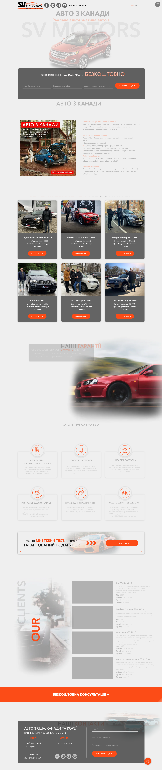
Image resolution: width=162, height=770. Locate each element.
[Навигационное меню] (158, 4)
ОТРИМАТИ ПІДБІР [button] (122, 543)
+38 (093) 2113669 (32, 758)
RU (136, 5)
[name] (37, 86)
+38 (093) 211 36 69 (77, 5)
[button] (48, 148)
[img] (46, 5)
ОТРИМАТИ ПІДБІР (127, 86)
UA (132, 5)
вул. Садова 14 (65, 743)
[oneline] (67, 86)
